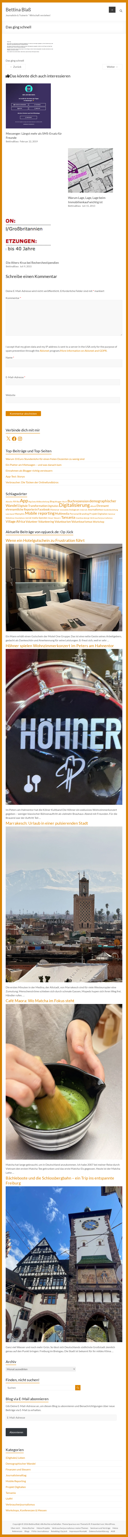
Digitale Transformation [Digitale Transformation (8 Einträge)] (32, 505)
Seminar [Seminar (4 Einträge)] (111, 514)
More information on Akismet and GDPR (83, 350)
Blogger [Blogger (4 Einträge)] (58, 501)
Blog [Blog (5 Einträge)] (52, 501)
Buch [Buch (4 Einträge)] (64, 501)
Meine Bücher (28, 1528)
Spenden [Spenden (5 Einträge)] (43, 518)
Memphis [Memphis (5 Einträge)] (19, 514)
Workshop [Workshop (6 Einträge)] (98, 521)
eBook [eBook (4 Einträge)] (93, 506)
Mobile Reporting (16, 1481)
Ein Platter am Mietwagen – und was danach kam (34, 464)
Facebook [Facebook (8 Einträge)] (44, 509)
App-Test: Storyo (15, 476)
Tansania (11, 1492)
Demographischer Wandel (21, 1463)
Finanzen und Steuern (18, 1469)
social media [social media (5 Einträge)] (31, 518)
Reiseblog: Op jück (59, 1531)
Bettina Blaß (18, 9)
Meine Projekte (43, 1528)
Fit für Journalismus (40, 1531)
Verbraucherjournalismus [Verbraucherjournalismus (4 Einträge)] (101, 518)
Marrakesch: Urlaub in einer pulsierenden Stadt (47, 823)
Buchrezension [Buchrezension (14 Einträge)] (78, 501)
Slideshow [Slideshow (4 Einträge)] (10, 518)
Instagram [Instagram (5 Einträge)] (74, 509)
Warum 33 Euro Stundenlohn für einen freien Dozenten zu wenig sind (45, 458)
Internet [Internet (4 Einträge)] (83, 509)
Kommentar (13, 297)
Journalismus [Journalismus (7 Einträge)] (95, 509)
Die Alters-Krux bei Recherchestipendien (32, 262)
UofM (9, 1498)
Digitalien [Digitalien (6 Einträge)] (53, 505)
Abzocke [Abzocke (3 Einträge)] (9, 501)
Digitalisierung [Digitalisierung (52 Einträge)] (74, 505)
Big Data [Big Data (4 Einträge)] (32, 501)
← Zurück (15, 66)
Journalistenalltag (16, 1475)
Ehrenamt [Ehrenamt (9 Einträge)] (102, 505)
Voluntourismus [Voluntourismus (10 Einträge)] (81, 521)
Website (10, 395)
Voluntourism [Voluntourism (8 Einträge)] (62, 521)
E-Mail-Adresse (15, 377)
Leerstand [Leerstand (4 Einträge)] (10, 514)
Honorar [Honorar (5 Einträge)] (54, 509)
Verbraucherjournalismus (20, 1504)
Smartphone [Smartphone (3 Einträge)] (20, 518)
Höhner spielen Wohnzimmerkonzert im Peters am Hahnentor (60, 645)
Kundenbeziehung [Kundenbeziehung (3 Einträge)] (111, 510)
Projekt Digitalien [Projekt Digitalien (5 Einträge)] (98, 514)
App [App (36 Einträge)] (24, 500)
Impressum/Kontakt (78, 1531)
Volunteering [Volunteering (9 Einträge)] (46, 521)
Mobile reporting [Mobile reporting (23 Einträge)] (39, 513)
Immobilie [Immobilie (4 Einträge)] (64, 509)
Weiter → (112, 66)
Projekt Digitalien (16, 1486)
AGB (113, 1531)
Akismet (44, 350)
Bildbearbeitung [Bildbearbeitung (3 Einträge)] (42, 501)
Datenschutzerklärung (99, 1531)
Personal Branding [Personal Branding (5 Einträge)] (79, 514)
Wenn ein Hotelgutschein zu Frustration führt (45, 540)
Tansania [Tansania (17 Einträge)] (68, 517)
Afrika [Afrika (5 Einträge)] (16, 501)
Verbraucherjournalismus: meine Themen (70, 1528)
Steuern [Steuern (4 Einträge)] (57, 518)
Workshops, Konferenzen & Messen (26, 1510)
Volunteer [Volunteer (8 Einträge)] (32, 521)
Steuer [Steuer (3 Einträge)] (50, 518)
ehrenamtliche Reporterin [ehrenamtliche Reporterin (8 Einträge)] (21, 509)
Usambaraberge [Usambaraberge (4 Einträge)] (83, 518)
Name (10, 357)
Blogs (26, 1531)
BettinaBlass (12, 141)
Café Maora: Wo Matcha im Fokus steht (40, 1000)
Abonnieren (16, 1432)
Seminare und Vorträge (100, 1528)
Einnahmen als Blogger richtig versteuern (29, 470)
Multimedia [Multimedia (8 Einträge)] (62, 513)
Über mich (15, 1528)
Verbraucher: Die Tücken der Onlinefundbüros (32, 482)
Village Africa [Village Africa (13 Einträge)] (15, 521)
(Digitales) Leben (15, 1457)
